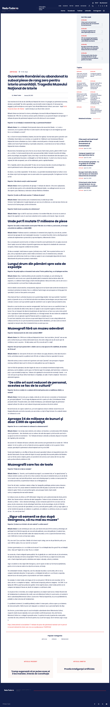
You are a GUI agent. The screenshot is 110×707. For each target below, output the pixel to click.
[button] (93, 6)
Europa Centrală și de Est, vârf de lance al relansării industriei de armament (89, 48)
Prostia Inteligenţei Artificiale (79, 669)
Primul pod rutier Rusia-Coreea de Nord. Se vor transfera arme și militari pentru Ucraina (89, 57)
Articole (13, 72)
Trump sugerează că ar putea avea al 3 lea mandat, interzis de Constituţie (30, 672)
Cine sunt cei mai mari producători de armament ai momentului (90, 23)
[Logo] (18, 690)
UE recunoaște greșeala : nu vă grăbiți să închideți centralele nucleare (89, 39)
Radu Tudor (17, 95)
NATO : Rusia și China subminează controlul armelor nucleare (96, 111)
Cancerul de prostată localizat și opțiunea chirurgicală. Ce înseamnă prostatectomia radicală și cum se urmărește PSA (95, 99)
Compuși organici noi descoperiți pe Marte (88, 31)
